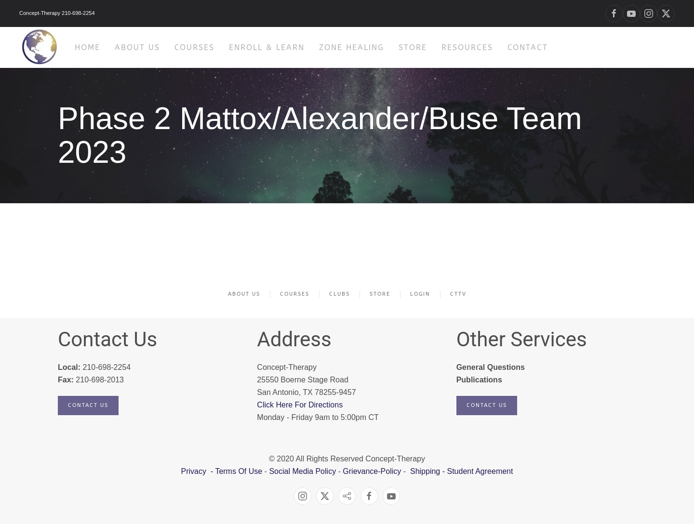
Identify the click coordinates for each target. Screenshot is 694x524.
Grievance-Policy (372, 471)
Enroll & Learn (267, 47)
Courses (194, 47)
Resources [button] (467, 47)
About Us (244, 294)
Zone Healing (351, 47)
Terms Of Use (238, 471)
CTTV (458, 294)
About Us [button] (137, 47)
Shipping (425, 471)
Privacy (195, 471)
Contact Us (88, 405)
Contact (527, 47)
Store (413, 47)
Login (420, 294)
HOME (87, 47)
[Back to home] (39, 47)
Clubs (339, 294)
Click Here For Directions (300, 405)
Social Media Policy (301, 471)
